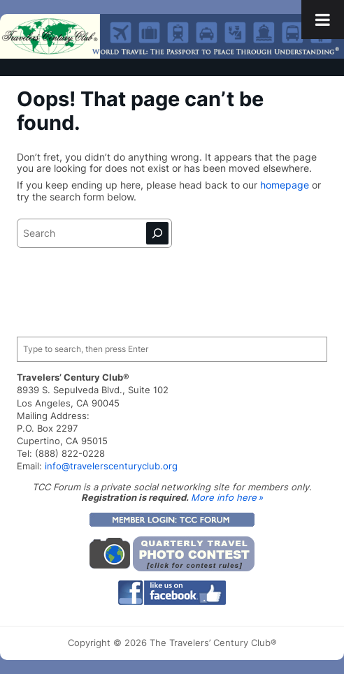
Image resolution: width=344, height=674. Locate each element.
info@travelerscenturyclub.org (111, 465)
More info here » (227, 497)
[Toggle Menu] (322, 19)
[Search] (157, 233)
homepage (286, 185)
